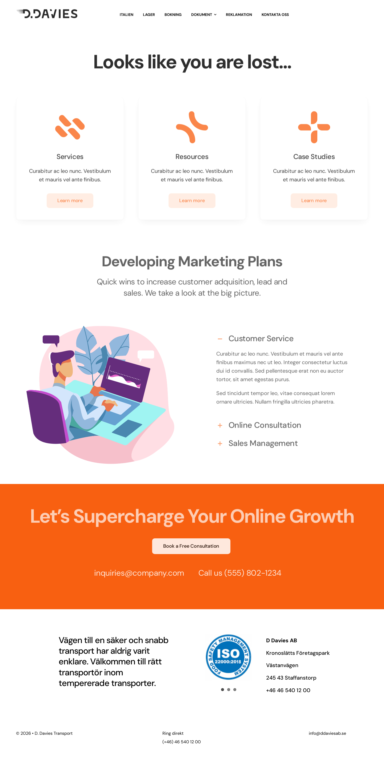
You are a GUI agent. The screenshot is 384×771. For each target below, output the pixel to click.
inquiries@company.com (137, 573)
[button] (284, 337)
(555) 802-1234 (250, 573)
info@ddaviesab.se (327, 733)
